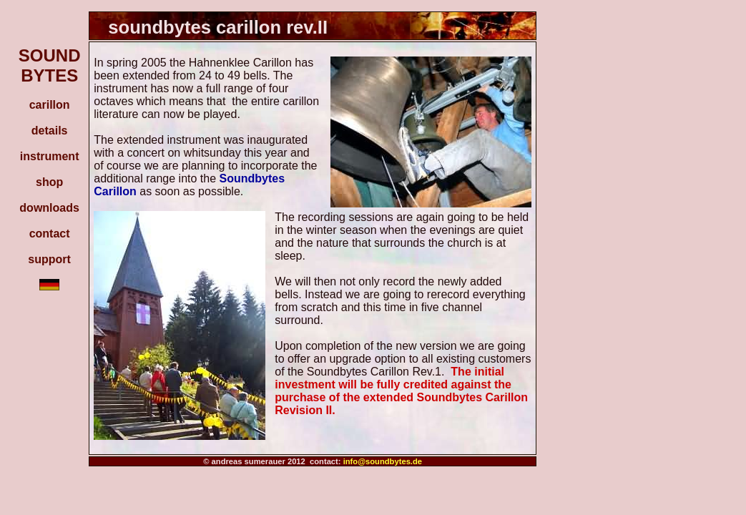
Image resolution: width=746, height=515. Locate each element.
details (49, 130)
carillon (49, 105)
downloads (49, 208)
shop (49, 182)
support (49, 259)
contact (49, 233)
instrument (49, 156)
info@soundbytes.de (382, 461)
